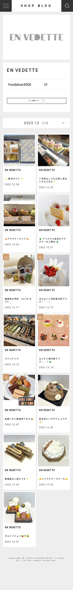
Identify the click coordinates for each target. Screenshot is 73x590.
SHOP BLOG (36, 6)
